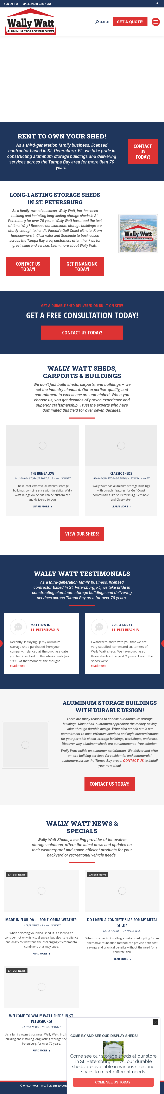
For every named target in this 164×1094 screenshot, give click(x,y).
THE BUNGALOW (42, 473)
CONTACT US (133, 761)
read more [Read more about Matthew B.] (17, 665)
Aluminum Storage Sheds (31, 478)
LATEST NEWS (17, 874)
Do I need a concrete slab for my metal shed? (122, 922)
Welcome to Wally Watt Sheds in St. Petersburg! (41, 1018)
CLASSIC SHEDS (121, 473)
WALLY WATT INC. (34, 1085)
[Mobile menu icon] (156, 22)
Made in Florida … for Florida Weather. (41, 919)
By (61, 478)
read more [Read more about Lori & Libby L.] (98, 665)
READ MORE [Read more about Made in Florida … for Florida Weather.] (41, 953)
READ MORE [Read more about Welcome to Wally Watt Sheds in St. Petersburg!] (41, 1050)
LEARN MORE (42, 506)
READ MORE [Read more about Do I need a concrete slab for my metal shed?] (122, 959)
